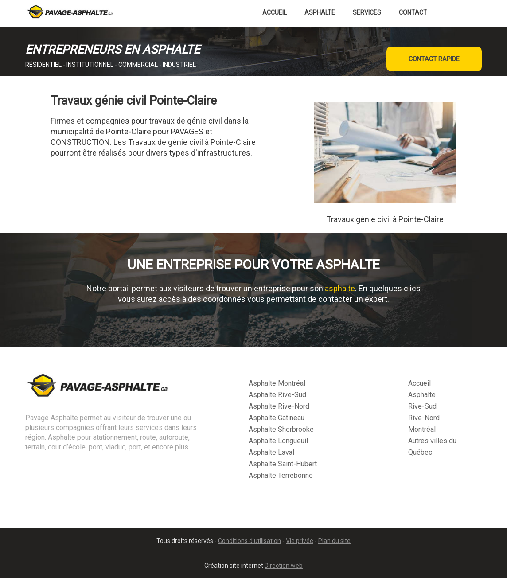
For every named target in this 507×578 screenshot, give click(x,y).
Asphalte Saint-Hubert (283, 464)
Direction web (284, 565)
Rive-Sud (422, 406)
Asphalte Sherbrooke (281, 429)
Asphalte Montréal (277, 383)
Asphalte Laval (271, 452)
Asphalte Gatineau (276, 418)
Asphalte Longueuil (278, 441)
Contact (413, 12)
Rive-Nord (424, 418)
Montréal (422, 429)
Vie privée (299, 540)
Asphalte (319, 12)
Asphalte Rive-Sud (277, 395)
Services (367, 12)
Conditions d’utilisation (249, 540)
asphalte (340, 288)
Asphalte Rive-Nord (279, 406)
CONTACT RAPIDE (434, 58)
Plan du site (334, 540)
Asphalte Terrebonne (281, 475)
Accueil (274, 12)
